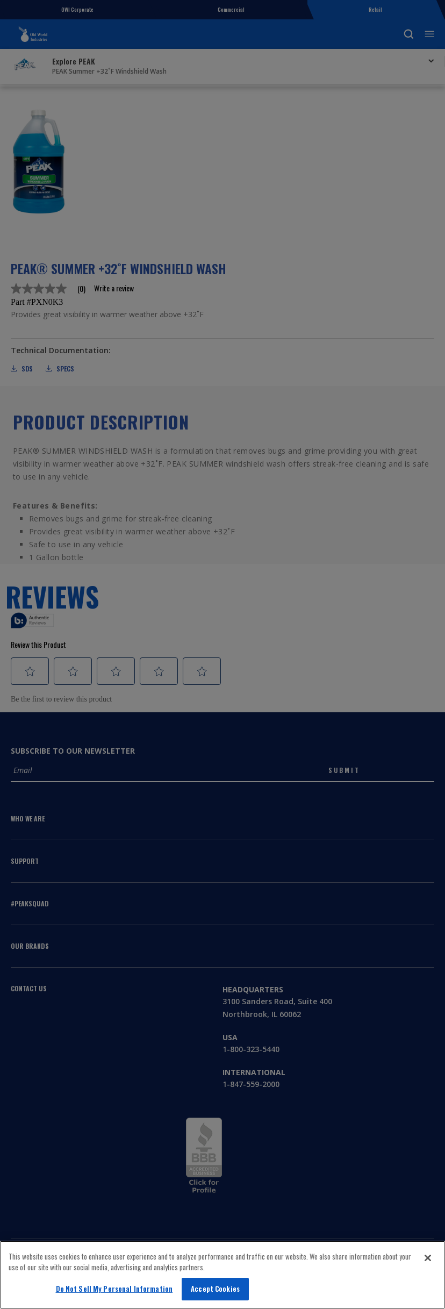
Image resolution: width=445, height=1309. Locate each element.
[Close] (428, 1258)
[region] (222, 1275)
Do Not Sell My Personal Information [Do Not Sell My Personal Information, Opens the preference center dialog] (114, 1288)
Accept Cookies (215, 1288)
